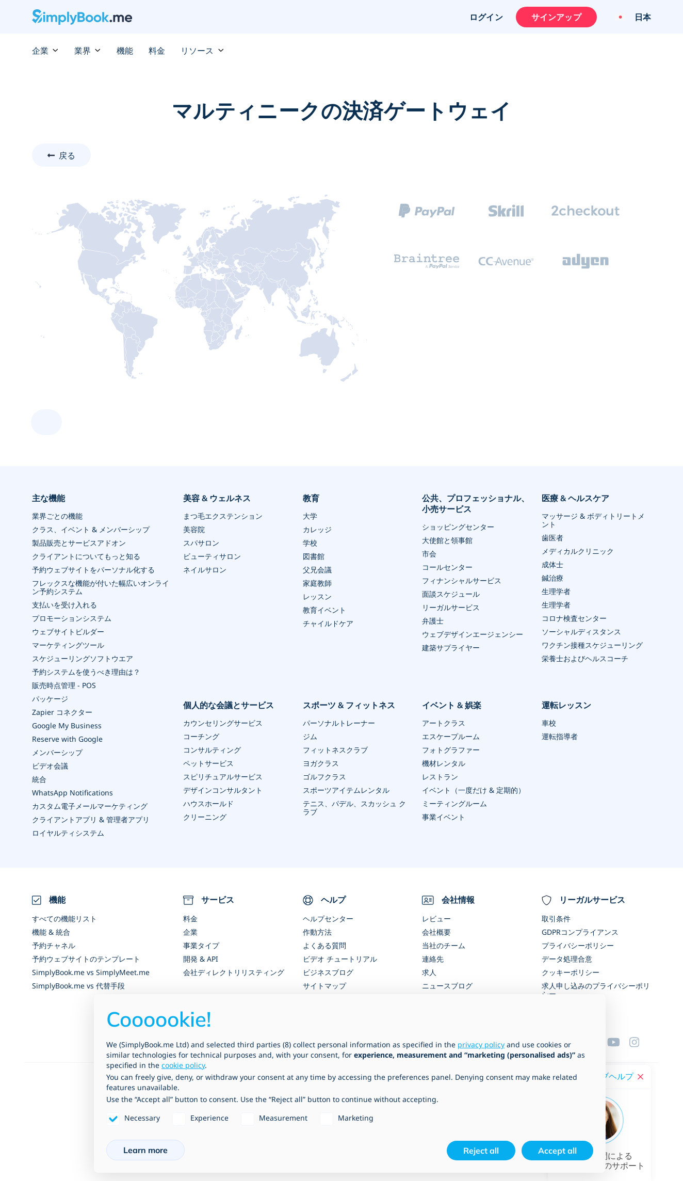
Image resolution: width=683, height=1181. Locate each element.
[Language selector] (629, 17)
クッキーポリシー (570, 972)
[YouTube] (618, 1042)
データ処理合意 (567, 959)
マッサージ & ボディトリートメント (593, 520)
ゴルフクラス (324, 776)
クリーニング (204, 817)
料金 (157, 50)
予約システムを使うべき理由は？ (86, 672)
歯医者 (552, 537)
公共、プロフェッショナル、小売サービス (475, 503)
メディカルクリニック (578, 551)
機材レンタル (443, 763)
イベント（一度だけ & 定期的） (473, 790)
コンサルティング (212, 750)
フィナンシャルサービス (461, 580)
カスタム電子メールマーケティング (90, 806)
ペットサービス (208, 763)
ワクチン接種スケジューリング (592, 645)
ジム (310, 736)
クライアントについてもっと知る (86, 556)
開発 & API (200, 959)
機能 (125, 50)
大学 (310, 516)
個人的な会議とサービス (228, 705)
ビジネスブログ (328, 972)
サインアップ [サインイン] (556, 17)
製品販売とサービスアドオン (79, 543)
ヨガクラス (321, 763)
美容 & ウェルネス (217, 498)
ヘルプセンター (328, 918)
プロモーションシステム (71, 618)
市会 (429, 553)
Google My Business (67, 725)
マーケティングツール (68, 645)
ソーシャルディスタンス (581, 631)
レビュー (436, 918)
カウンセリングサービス (223, 723)
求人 (429, 972)
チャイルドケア (328, 623)
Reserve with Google (67, 739)
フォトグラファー (451, 750)
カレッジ (317, 529)
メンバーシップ (57, 752)
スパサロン (201, 543)
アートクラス (443, 723)
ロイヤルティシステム (68, 833)
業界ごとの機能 (57, 516)
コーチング (201, 736)
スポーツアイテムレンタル (346, 790)
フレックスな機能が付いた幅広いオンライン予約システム (100, 587)
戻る (67, 155)
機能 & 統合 (51, 932)
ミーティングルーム (454, 803)
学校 (310, 543)
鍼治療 (552, 578)
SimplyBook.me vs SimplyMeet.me (91, 972)
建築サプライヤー (451, 647)
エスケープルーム (451, 736)
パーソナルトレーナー (339, 723)
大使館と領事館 (447, 540)
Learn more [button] (145, 1150)
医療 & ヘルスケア (575, 498)
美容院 (194, 529)
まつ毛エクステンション (223, 516)
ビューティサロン (212, 556)
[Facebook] (640, 1042)
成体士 (552, 564)
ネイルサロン (204, 569)
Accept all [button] (557, 1150)
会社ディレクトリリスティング (233, 972)
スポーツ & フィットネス (349, 705)
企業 (45, 50)
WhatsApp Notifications (72, 792)
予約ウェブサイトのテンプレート (86, 959)
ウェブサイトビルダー (68, 631)
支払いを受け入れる (64, 605)
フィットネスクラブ (335, 750)
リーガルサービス (451, 607)
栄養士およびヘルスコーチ (585, 658)
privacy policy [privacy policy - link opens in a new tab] (481, 1044)
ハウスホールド (208, 803)
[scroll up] (46, 422)
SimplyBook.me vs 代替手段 (78, 986)
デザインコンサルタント (223, 790)
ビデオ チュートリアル (340, 959)
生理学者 (556, 591)
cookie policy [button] (183, 1065)
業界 (87, 50)
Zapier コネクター (62, 712)
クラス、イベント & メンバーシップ (91, 529)
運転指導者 (560, 736)
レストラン (440, 776)
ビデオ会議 (50, 766)
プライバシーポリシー (578, 945)
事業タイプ (201, 945)
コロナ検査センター (574, 618)
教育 (311, 498)
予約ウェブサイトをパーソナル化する (93, 569)
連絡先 (433, 959)
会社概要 (436, 932)
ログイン (486, 17)
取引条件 (556, 918)
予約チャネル (53, 945)
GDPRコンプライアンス (580, 932)
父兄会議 (317, 569)
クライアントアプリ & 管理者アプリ (91, 819)
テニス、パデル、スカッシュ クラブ (354, 808)
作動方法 (317, 932)
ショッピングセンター (458, 527)
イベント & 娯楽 (451, 705)
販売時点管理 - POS (64, 685)
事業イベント (443, 817)
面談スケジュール (451, 594)
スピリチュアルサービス (223, 776)
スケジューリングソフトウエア (82, 658)
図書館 (313, 556)
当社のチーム (443, 945)
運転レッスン (566, 705)
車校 (549, 723)
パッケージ (50, 699)
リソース (202, 50)
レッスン (317, 596)
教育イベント (324, 610)
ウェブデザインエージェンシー (472, 634)
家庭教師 (317, 583)
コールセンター (447, 567)
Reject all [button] (481, 1150)
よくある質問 (324, 945)
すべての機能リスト (64, 918)
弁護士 (433, 621)
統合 (39, 779)
